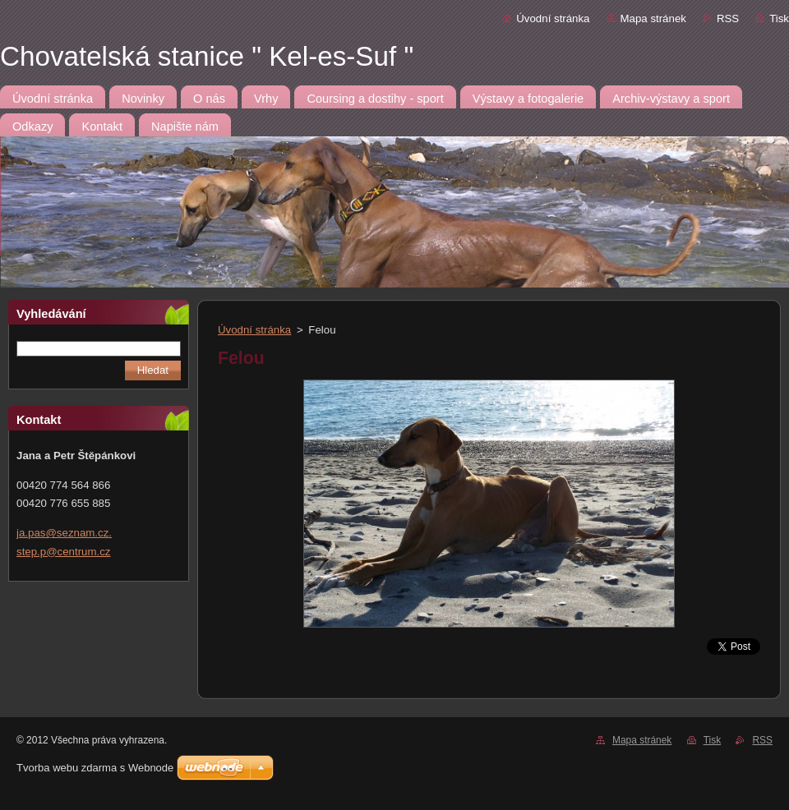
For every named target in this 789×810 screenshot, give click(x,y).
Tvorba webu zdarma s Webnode (94, 768)
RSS (728, 18)
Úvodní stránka (552, 18)
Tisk (779, 18)
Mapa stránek (653, 18)
